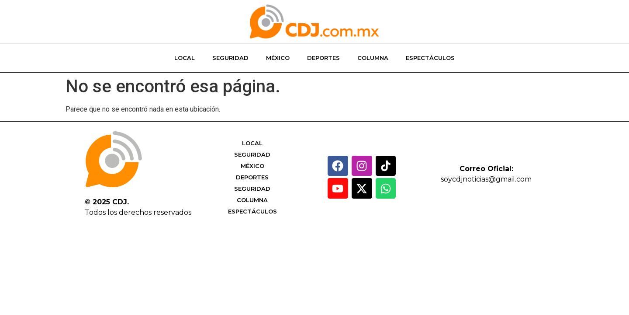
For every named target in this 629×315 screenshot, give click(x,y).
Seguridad (230, 57)
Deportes (323, 57)
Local (184, 57)
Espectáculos (430, 57)
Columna (372, 57)
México (278, 57)
